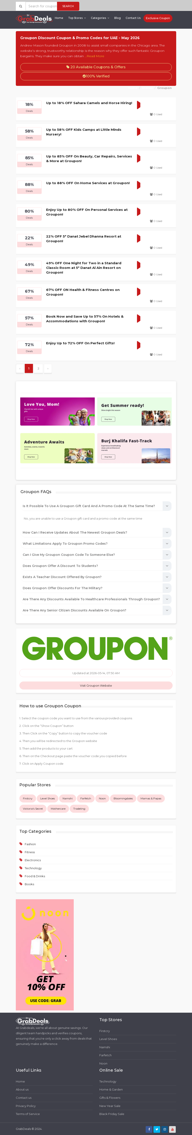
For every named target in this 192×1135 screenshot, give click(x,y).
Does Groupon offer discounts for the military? (62, 588)
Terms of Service (28, 1114)
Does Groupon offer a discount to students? (60, 566)
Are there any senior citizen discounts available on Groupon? (74, 610)
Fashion (30, 844)
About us (22, 1089)
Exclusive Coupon (158, 18)
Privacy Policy (26, 1106)
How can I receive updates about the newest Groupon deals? (75, 532)
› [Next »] (47, 368)
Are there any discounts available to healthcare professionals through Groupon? (91, 599)
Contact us (23, 1097)
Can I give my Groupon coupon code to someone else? (69, 555)
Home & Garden (111, 1089)
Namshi (68, 798)
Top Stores (77, 18)
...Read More (94, 56)
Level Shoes (47, 798)
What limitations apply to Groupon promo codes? (65, 544)
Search (68, 6)
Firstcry (28, 798)
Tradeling (79, 808)
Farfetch (85, 798)
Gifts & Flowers (109, 1097)
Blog (117, 18)
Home (59, 18)
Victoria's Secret (33, 808)
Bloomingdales (123, 798)
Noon (102, 798)
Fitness (30, 852)
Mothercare (58, 808)
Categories (100, 18)
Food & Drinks (35, 876)
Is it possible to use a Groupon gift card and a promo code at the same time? (89, 506)
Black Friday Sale (111, 1114)
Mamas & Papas (151, 798)
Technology (33, 868)
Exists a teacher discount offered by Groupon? (62, 577)
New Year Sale (110, 1106)
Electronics (33, 860)
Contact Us (133, 18)
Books (29, 884)
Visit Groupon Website (96, 685)
